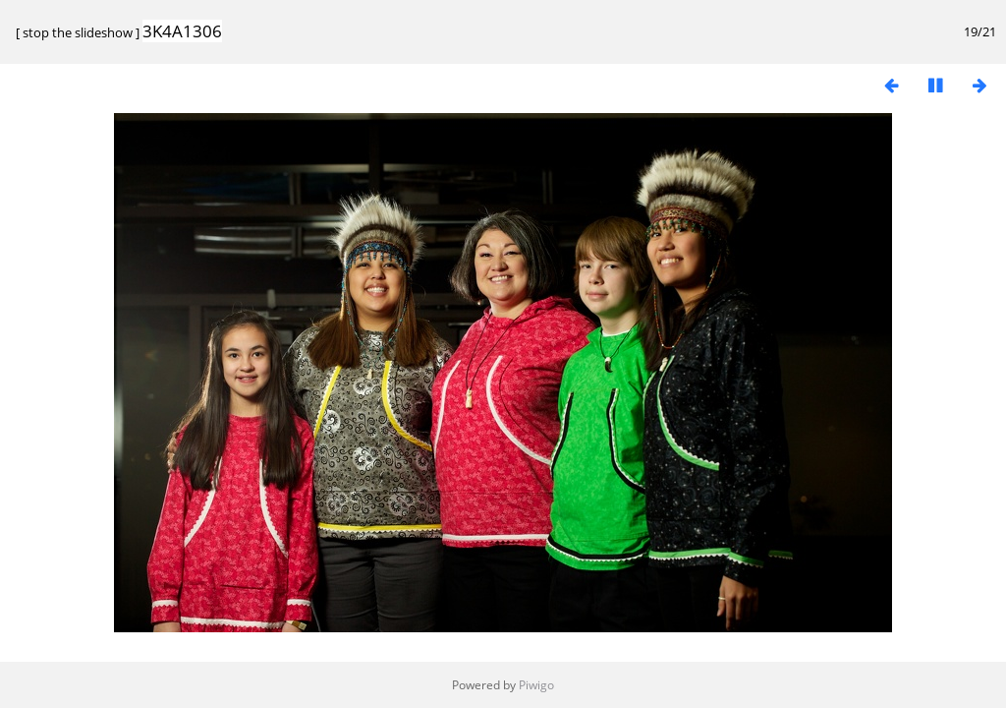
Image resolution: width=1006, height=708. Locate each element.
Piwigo (536, 685)
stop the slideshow (78, 32)
